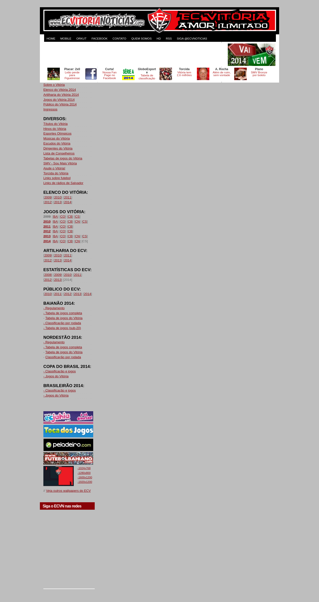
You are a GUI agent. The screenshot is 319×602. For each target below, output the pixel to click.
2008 (48, 275)
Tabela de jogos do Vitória (63, 318)
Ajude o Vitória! (54, 168)
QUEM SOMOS (141, 38)
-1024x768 (84, 468)
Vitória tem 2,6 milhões (184, 74)
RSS (169, 38)
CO (62, 216)
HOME (51, 38)
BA (55, 216)
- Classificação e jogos (59, 371)
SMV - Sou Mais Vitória (60, 163)
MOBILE (65, 38)
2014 (67, 202)
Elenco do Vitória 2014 (59, 90)
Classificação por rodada (63, 357)
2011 (67, 197)
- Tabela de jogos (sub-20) (62, 328)
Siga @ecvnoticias (192, 38)
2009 (48, 197)
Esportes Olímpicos (57, 133)
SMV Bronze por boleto (259, 74)
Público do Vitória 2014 (60, 104)
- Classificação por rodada (62, 323)
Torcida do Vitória (55, 173)
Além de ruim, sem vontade (222, 74)
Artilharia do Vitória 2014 (61, 95)
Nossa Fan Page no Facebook (109, 75)
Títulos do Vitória (55, 124)
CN (77, 221)
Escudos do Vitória (56, 143)
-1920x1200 (85, 481)
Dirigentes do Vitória (58, 148)
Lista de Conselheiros (59, 153)
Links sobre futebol (57, 178)
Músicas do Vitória (56, 138)
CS (77, 216)
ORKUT (81, 38)
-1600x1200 (85, 477)
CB (70, 216)
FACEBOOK (99, 38)
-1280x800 (84, 472)
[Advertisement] (135, 55)
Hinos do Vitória (54, 129)
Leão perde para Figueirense (72, 75)
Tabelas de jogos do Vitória (62, 158)
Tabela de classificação (147, 77)
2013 (57, 202)
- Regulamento (54, 308)
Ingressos (50, 109)
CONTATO (119, 38)
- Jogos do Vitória (56, 376)
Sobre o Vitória (54, 85)
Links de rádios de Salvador (63, 183)
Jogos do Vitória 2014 (59, 99)
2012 (48, 202)
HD (159, 38)
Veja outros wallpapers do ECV (68, 491)
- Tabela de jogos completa (62, 313)
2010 (57, 197)
